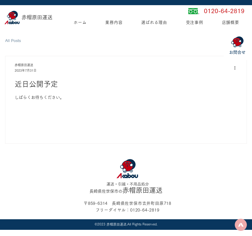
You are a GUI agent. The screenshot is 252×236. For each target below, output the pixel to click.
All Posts (13, 41)
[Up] (241, 225)
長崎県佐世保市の (105, 191)
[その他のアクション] (236, 68)
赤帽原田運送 (37, 17)
